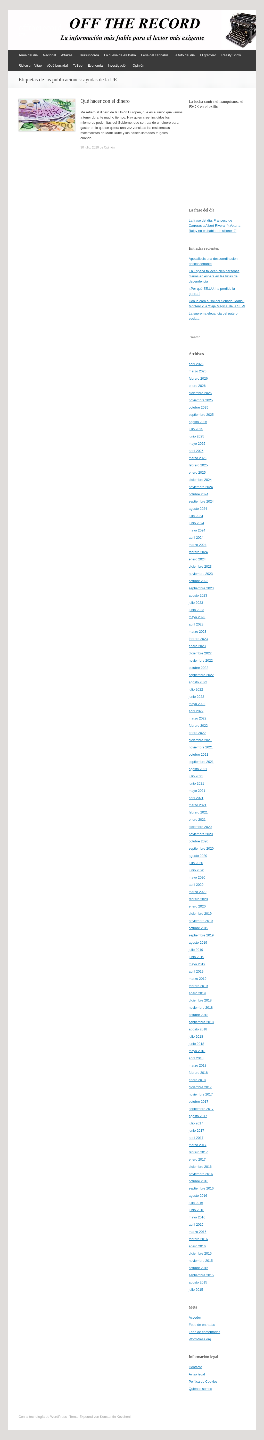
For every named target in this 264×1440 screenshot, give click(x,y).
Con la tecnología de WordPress (43, 1417)
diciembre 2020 (200, 827)
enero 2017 (197, 1159)
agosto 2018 (198, 1029)
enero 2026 (197, 386)
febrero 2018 (198, 1073)
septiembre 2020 (201, 848)
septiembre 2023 (201, 588)
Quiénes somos (200, 1389)
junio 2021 (196, 783)
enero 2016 (197, 1246)
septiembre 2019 (201, 935)
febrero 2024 (198, 552)
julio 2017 (196, 1123)
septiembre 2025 (201, 415)
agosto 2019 (198, 942)
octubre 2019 (198, 928)
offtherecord (40, 27)
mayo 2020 (197, 877)
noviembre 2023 (201, 574)
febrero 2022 (198, 725)
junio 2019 (196, 957)
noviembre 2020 (201, 834)
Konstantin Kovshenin (116, 1417)
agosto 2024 (198, 509)
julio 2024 (196, 516)
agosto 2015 (198, 1282)
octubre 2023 (198, 581)
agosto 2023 (198, 595)
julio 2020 (196, 863)
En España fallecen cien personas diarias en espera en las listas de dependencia (214, 276)
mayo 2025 (197, 443)
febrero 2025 (198, 465)
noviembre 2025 (201, 400)
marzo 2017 (198, 1145)
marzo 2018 (198, 1065)
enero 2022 (197, 733)
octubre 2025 (198, 407)
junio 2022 (196, 697)
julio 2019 (196, 950)
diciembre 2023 (200, 566)
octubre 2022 (198, 668)
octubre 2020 (198, 841)
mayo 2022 (197, 704)
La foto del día (184, 55)
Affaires (66, 55)
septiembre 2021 (201, 762)
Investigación (117, 65)
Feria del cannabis (154, 55)
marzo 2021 (198, 805)
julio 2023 (196, 603)
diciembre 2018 (200, 1000)
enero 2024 (197, 559)
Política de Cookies (203, 1381)
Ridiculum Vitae (30, 65)
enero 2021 (197, 819)
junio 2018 (196, 1044)
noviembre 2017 (201, 1094)
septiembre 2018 (201, 1022)
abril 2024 (196, 537)
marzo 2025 (198, 458)
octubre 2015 (198, 1268)
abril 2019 (196, 971)
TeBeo (77, 65)
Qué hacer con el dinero (105, 101)
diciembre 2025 (200, 393)
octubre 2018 (198, 1015)
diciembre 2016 (200, 1167)
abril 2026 (196, 364)
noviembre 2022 (201, 660)
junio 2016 (196, 1210)
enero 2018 (197, 1080)
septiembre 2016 (201, 1188)
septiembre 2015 (201, 1275)
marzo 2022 (198, 718)
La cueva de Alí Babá (120, 55)
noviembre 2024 (201, 487)
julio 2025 (196, 429)
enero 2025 (197, 472)
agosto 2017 (198, 1116)
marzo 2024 (198, 545)
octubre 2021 (198, 754)
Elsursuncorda (88, 55)
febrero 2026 (198, 378)
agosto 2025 (198, 422)
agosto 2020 (198, 856)
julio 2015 (196, 1290)
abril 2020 (196, 885)
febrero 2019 (198, 986)
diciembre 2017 (200, 1087)
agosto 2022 (198, 682)
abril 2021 (196, 798)
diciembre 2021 (200, 740)
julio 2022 (196, 689)
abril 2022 (196, 711)
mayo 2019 (197, 964)
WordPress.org (200, 1339)
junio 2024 (196, 523)
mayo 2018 (197, 1051)
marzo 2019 (198, 979)
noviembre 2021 (201, 747)
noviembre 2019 (201, 921)
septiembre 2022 (201, 675)
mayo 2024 (197, 530)
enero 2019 (197, 993)
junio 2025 (196, 436)
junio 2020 (196, 870)
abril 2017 (196, 1138)
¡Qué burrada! (57, 65)
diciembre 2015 (200, 1253)
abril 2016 (196, 1224)
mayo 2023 (197, 617)
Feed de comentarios (204, 1332)
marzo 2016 (198, 1232)
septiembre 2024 (201, 501)
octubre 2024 (198, 494)
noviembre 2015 (201, 1261)
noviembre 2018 (201, 1007)
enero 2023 (197, 646)
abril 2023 (196, 624)
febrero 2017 (198, 1152)
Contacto (195, 1367)
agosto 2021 (198, 769)
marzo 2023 (198, 631)
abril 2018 (196, 1058)
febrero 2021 (198, 812)
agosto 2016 (198, 1196)
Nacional (49, 55)
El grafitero (208, 55)
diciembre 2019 (200, 913)
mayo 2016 (197, 1217)
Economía (95, 65)
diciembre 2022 (200, 653)
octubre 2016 (198, 1181)
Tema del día (28, 55)
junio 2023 (196, 610)
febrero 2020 (198, 899)
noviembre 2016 (201, 1174)
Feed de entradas (202, 1325)
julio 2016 (196, 1203)
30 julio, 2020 (89, 147)
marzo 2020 (198, 892)
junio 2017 (196, 1130)
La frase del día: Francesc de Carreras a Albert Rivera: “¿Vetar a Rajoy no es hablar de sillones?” (214, 225)
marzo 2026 (198, 371)
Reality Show (231, 55)
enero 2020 (197, 906)
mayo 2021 (197, 791)
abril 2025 (196, 451)
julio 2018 (196, 1036)
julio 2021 (196, 776)
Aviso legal (197, 1374)
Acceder (195, 1317)
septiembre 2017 (201, 1109)
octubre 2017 (198, 1102)
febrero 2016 (198, 1239)
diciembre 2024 (200, 480)
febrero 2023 (198, 639)
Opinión (138, 65)
